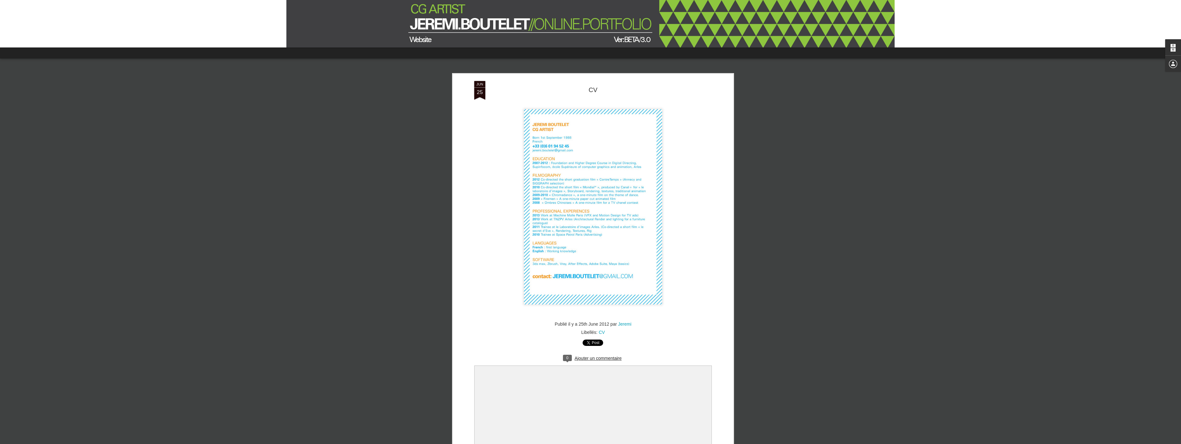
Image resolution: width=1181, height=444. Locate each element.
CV (593, 89)
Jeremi (624, 324)
